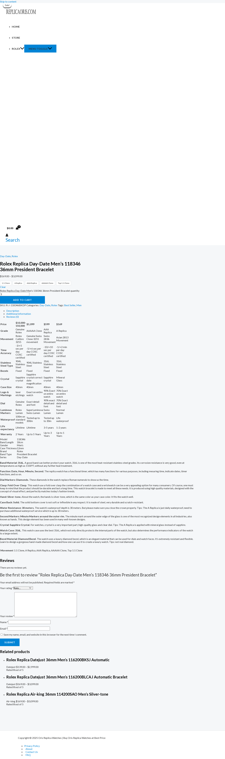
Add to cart (22, 299)
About (29, 748)
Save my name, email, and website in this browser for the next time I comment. (45, 634)
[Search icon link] (13, 240)
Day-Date (5, 256)
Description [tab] (12, 310)
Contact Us (32, 751)
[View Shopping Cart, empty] (13, 228)
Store (16, 37)
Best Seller (69, 305)
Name (4, 621)
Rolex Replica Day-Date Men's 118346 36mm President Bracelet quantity (39, 290)
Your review (7, 615)
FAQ (28, 754)
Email (4, 628)
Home (16, 26)
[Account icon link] (7, 235)
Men (78, 305)
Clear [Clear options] (3, 286)
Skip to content (8, 1)
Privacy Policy (32, 745)
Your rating (7, 587)
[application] (22, 48)
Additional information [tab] (18, 313)
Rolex (18, 48)
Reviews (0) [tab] (12, 316)
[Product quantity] (14, 294)
